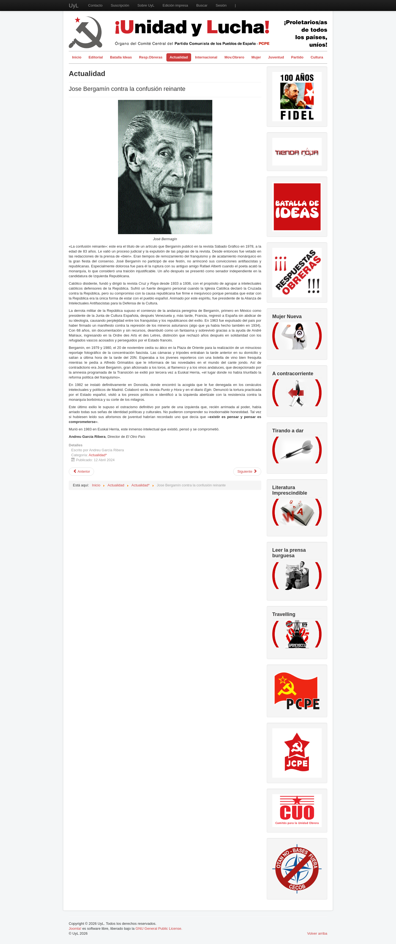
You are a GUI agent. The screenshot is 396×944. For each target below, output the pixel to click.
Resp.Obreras (150, 57)
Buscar (201, 5)
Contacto (95, 5)
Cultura (316, 57)
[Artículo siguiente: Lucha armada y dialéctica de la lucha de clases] (247, 471)
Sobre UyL (146, 5)
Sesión (221, 5)
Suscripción (120, 5)
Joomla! (75, 928)
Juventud (276, 57)
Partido (297, 57)
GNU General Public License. (159, 928)
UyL (74, 5)
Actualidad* (98, 455)
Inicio (76, 57)
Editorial (96, 57)
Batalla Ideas (121, 57)
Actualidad (179, 57)
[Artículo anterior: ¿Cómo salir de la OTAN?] (81, 471)
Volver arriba (317, 933)
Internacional (206, 57)
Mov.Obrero (234, 57)
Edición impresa (175, 5)
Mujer (256, 57)
